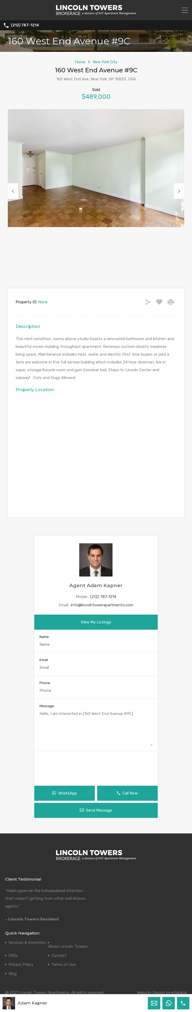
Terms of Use (63, 965)
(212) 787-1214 (25, 25)
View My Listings (96, 622)
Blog (13, 974)
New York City (105, 62)
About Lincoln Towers (68, 946)
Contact (59, 956)
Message (46, 706)
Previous (13, 191)
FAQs (13, 956)
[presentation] (95, 766)
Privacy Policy (21, 965)
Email (43, 660)
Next (179, 191)
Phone (44, 683)
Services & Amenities (27, 943)
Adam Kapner (32, 1003)
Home (80, 62)
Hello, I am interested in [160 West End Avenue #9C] (96, 728)
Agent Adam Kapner (95, 585)
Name (44, 637)
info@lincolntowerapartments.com (102, 605)
